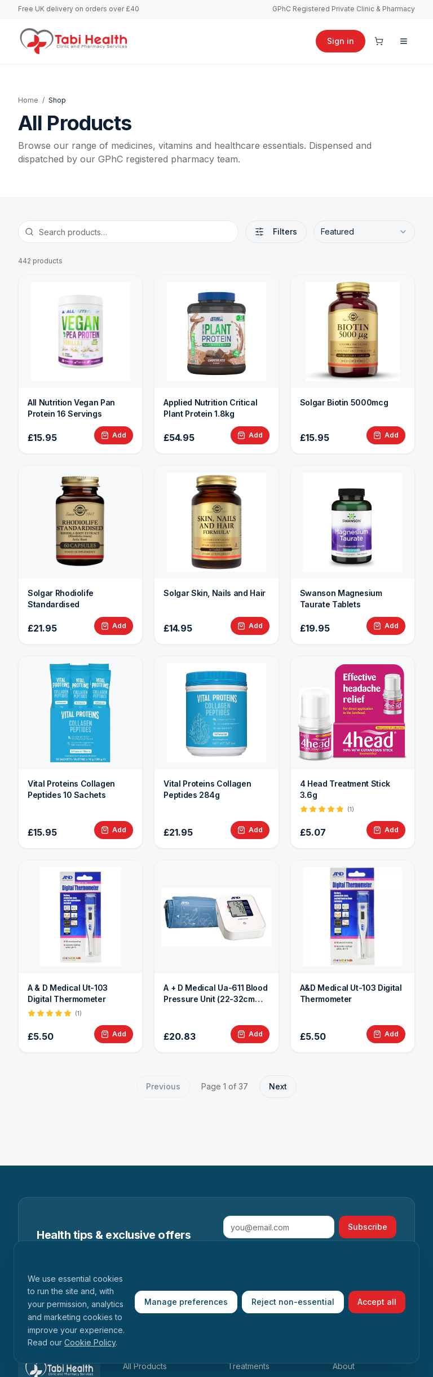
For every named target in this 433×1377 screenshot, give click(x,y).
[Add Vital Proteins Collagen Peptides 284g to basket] (250, 830)
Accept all (376, 1302)
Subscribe (367, 1227)
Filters (276, 231)
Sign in (340, 41)
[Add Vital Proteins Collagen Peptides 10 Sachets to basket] (113, 830)
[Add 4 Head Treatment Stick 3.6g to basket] (385, 830)
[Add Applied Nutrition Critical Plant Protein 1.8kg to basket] (250, 435)
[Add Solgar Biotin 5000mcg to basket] (385, 435)
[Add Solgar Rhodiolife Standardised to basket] (113, 626)
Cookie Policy (90, 1342)
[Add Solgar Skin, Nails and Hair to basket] (250, 626)
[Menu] (403, 41)
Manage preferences (186, 1302)
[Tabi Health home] (74, 41)
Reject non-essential (292, 1302)
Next (278, 1086)
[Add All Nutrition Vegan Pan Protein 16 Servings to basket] (113, 435)
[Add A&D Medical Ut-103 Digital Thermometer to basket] (385, 1034)
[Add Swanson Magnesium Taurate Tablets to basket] (385, 626)
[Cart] (379, 41)
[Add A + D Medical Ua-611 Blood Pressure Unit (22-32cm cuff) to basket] (250, 1034)
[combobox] (364, 231)
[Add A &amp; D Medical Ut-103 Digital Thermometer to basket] (113, 1034)
